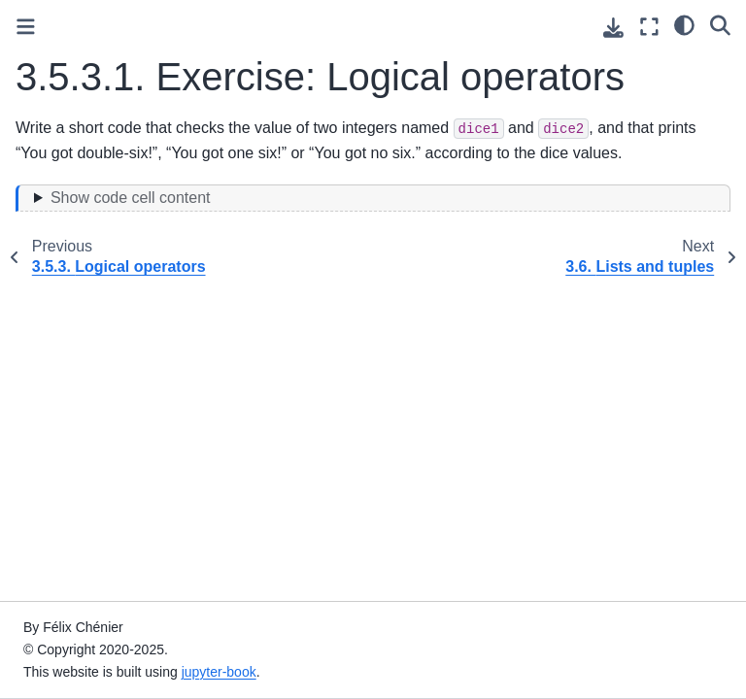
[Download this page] (613, 28)
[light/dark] (684, 24)
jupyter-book (219, 672)
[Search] (720, 24)
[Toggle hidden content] (373, 198)
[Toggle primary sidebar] (26, 27)
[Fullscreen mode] (649, 27)
